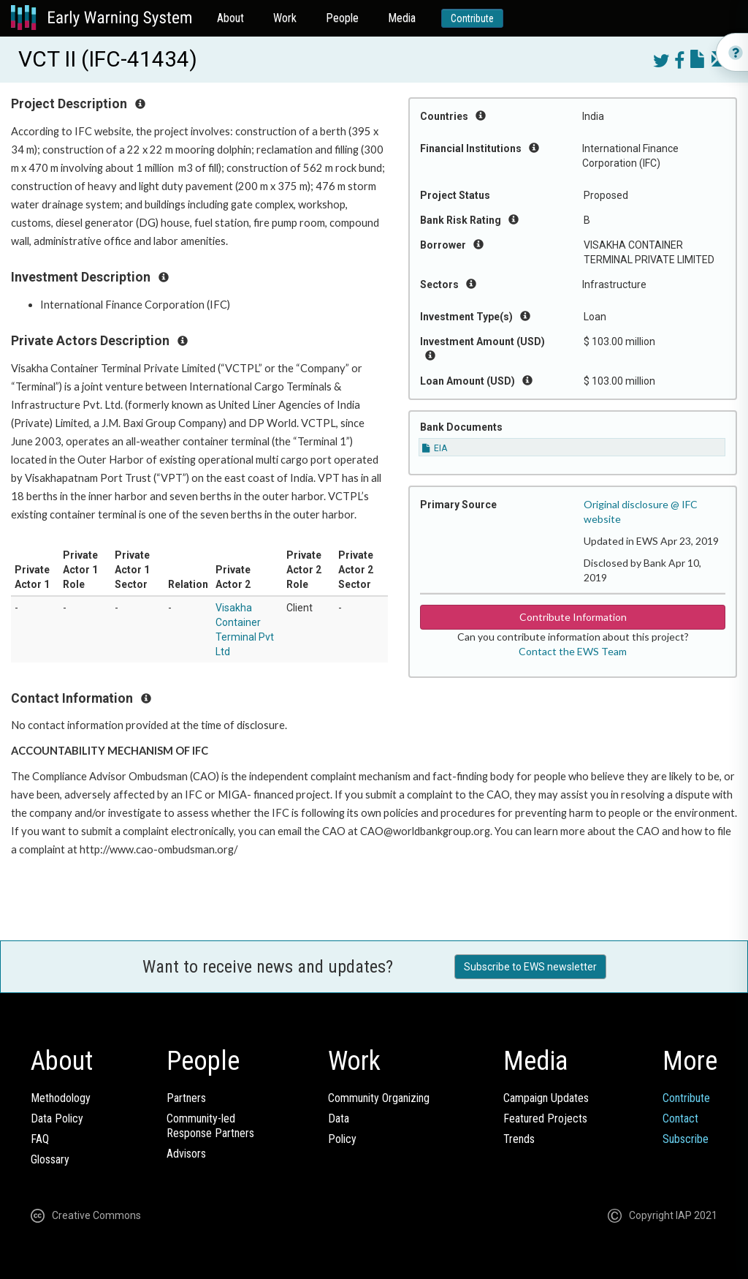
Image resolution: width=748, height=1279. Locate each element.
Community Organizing (379, 1098)
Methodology (61, 1098)
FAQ (40, 1139)
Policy (342, 1139)
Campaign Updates (546, 1098)
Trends (519, 1139)
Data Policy (57, 1118)
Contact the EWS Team (573, 651)
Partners (186, 1098)
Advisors (186, 1154)
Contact (680, 1118)
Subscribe (686, 1139)
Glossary (50, 1159)
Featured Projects (545, 1118)
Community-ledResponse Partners (210, 1126)
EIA (434, 448)
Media (402, 18)
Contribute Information (573, 617)
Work (285, 18)
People (342, 18)
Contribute (472, 18)
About (230, 18)
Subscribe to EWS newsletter (530, 967)
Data (338, 1118)
